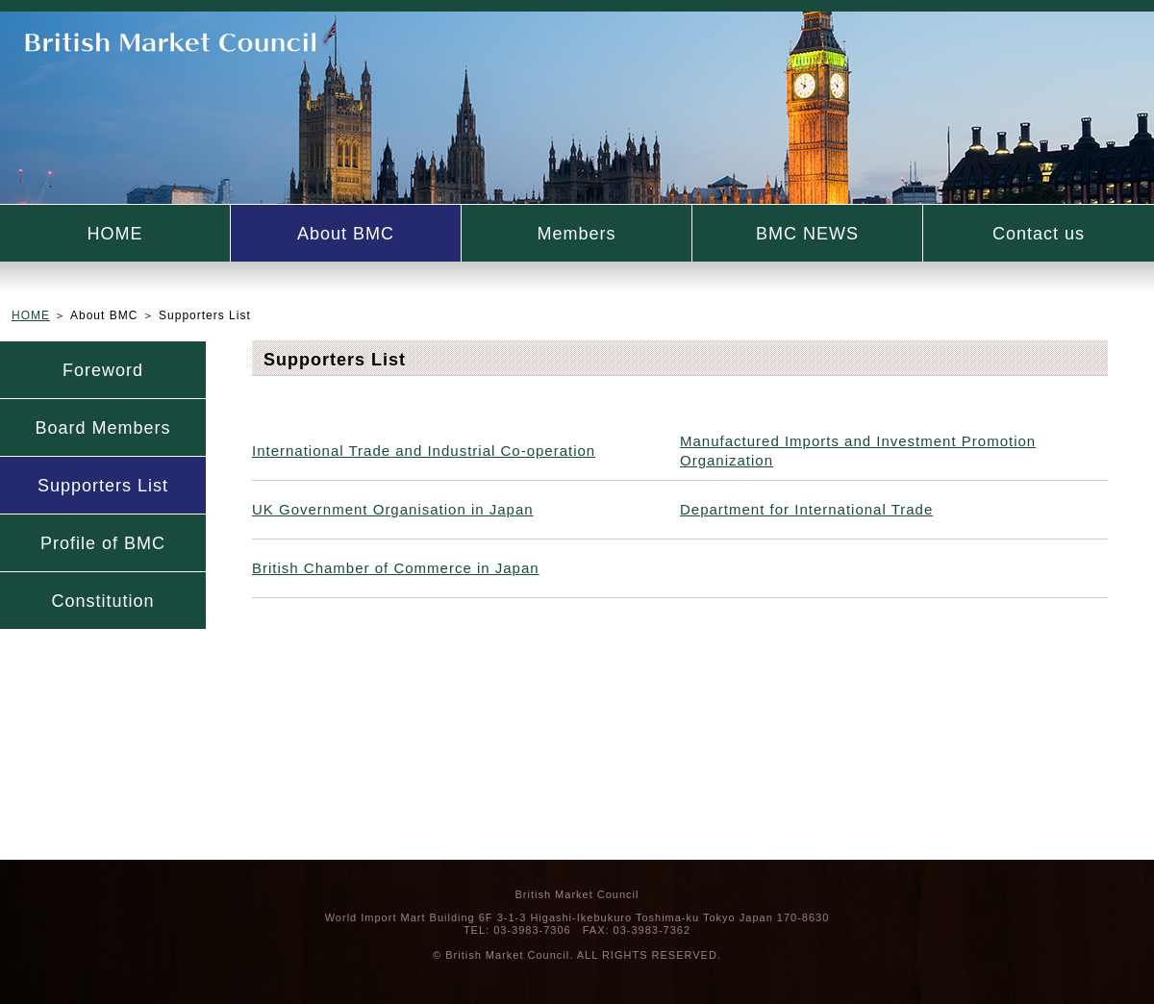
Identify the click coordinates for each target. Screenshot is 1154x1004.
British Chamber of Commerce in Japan (395, 568)
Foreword (103, 370)
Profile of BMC (102, 543)
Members (576, 233)
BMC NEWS (807, 233)
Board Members (102, 428)
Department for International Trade (806, 509)
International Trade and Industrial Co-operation (423, 450)
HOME (115, 233)
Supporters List (103, 485)
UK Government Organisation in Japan (393, 509)
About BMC (345, 233)
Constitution (102, 601)
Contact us (1038, 233)
